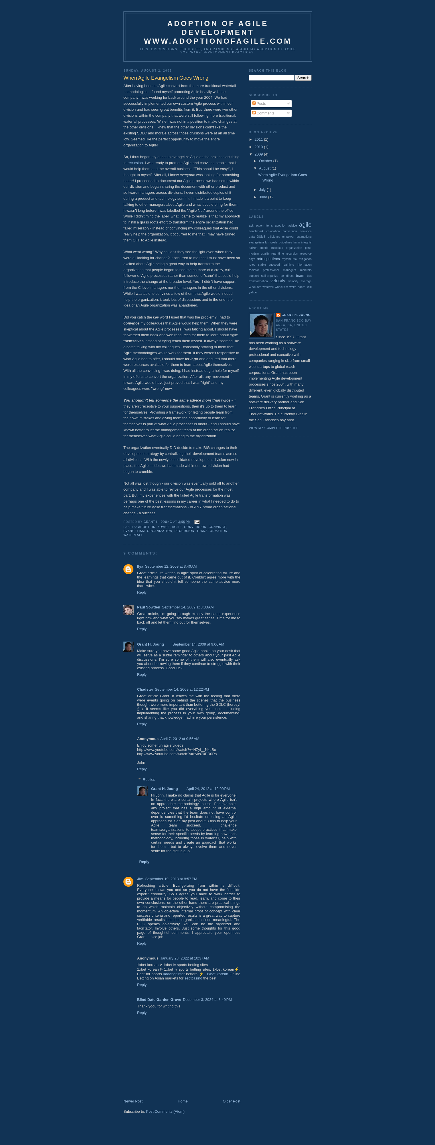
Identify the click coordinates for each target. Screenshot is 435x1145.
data (252, 236)
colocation (273, 231)
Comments (263, 113)
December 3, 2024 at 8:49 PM (207, 999)
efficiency (274, 236)
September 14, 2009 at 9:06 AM (198, 644)
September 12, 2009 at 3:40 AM (171, 566)
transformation (211, 531)
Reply (142, 592)
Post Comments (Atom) (165, 1111)
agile (177, 527)
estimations (304, 236)
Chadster (145, 689)
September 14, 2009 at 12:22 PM (182, 689)
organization (159, 531)
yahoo (253, 292)
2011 (259, 139)
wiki (309, 287)
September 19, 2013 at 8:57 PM (171, 879)
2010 (259, 147)
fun (267, 242)
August (265, 168)
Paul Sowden (148, 607)
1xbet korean (217, 974)
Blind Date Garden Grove (159, 999)
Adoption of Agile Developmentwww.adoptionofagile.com (218, 32)
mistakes (277, 247)
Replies (149, 779)
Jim (140, 879)
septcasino (193, 978)
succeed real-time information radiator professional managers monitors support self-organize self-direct (280, 270)
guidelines (285, 242)
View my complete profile (273, 428)
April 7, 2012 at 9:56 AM (179, 739)
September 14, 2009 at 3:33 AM (188, 607)
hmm (296, 242)
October (266, 161)
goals (274, 242)
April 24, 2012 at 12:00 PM (208, 789)
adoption (146, 527)
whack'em (281, 287)
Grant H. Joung (150, 644)
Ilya (140, 566)
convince (217, 527)
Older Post (231, 1101)
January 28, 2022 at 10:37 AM (184, 958)
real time (277, 253)
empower (288, 236)
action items (264, 225)
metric (264, 247)
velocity (278, 280)
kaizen (253, 247)
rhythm (286, 259)
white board (297, 287)
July (263, 190)
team (300, 275)
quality (265, 253)
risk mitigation (302, 259)
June (263, 197)
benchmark (256, 231)
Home (183, 1101)
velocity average (300, 281)
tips (309, 275)
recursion (135, 163)
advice (164, 527)
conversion (195, 527)
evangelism (134, 531)
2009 (259, 154)
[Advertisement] (227, 1138)
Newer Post (133, 1101)
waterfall (133, 535)
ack (251, 225)
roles (252, 264)
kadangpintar (174, 974)
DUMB (261, 236)
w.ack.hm (255, 287)
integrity (306, 242)
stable (262, 264)
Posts (259, 103)
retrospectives (268, 259)
